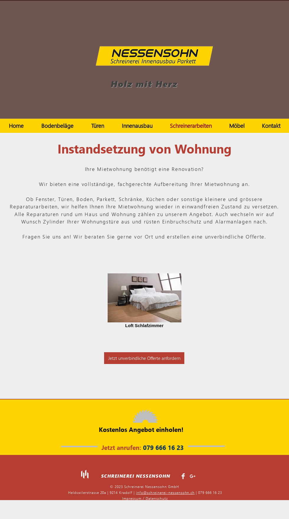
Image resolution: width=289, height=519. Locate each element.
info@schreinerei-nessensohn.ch (165, 492)
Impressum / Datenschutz (145, 498)
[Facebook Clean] (183, 476)
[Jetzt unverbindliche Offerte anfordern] (144, 358)
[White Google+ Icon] (193, 476)
